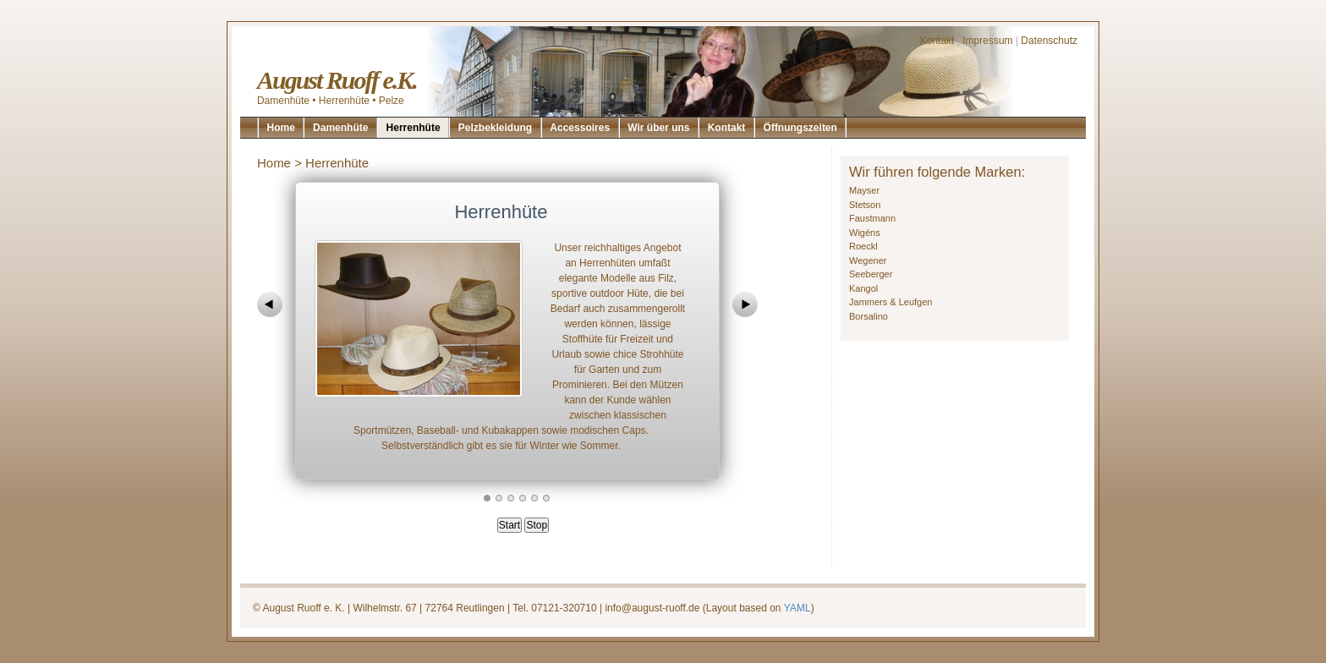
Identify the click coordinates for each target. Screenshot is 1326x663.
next (745, 304)
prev (269, 304)
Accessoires (580, 128)
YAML (797, 608)
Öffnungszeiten (800, 128)
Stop (536, 525)
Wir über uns (658, 128)
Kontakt (937, 41)
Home (281, 128)
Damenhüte (340, 128)
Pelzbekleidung (495, 128)
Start (509, 525)
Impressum (987, 41)
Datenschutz (1049, 41)
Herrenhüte (413, 128)
